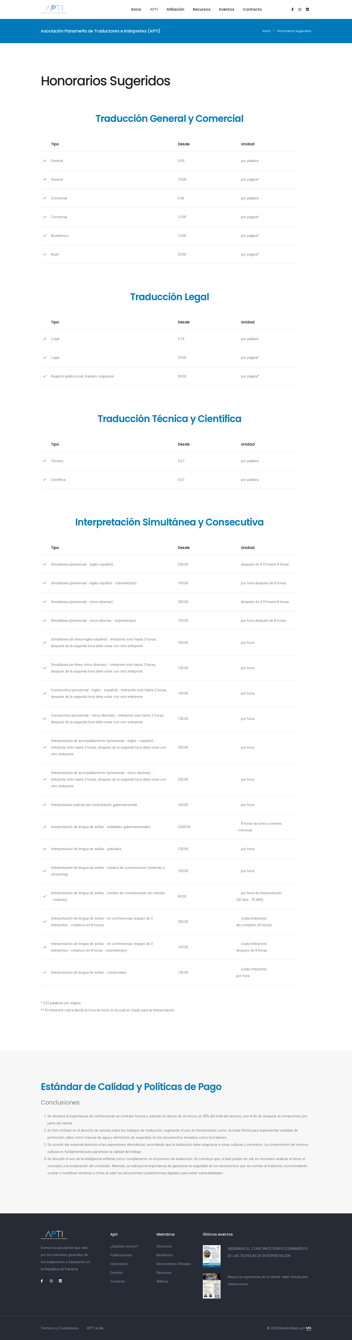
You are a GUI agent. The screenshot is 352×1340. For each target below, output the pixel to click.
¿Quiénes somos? (124, 1246)
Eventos (226, 9)
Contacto (252, 9)
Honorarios (119, 1264)
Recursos (202, 9)
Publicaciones (121, 1255)
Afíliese (162, 1281)
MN (308, 1328)
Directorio (164, 1246)
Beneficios (165, 1255)
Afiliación (175, 9)
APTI (154, 9)
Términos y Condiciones (60, 1328)
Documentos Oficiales (174, 1264)
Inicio (136, 9)
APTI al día (95, 1328)
